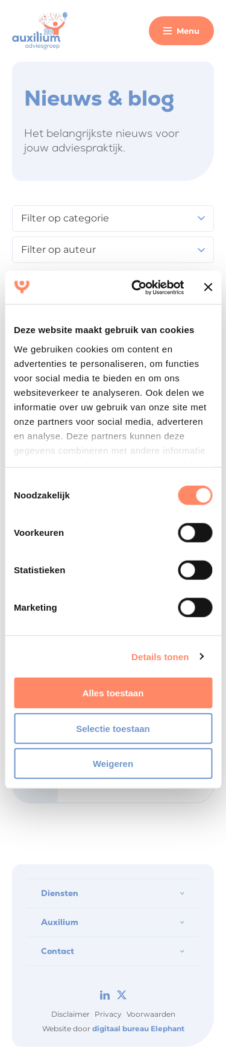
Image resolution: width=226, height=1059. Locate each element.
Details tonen (160, 656)
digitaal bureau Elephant (138, 1028)
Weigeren (113, 763)
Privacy (108, 1014)
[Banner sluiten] (208, 287)
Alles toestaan (113, 693)
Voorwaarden (151, 1014)
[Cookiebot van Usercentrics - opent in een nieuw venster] (137, 287)
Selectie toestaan (113, 728)
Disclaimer (70, 1014)
